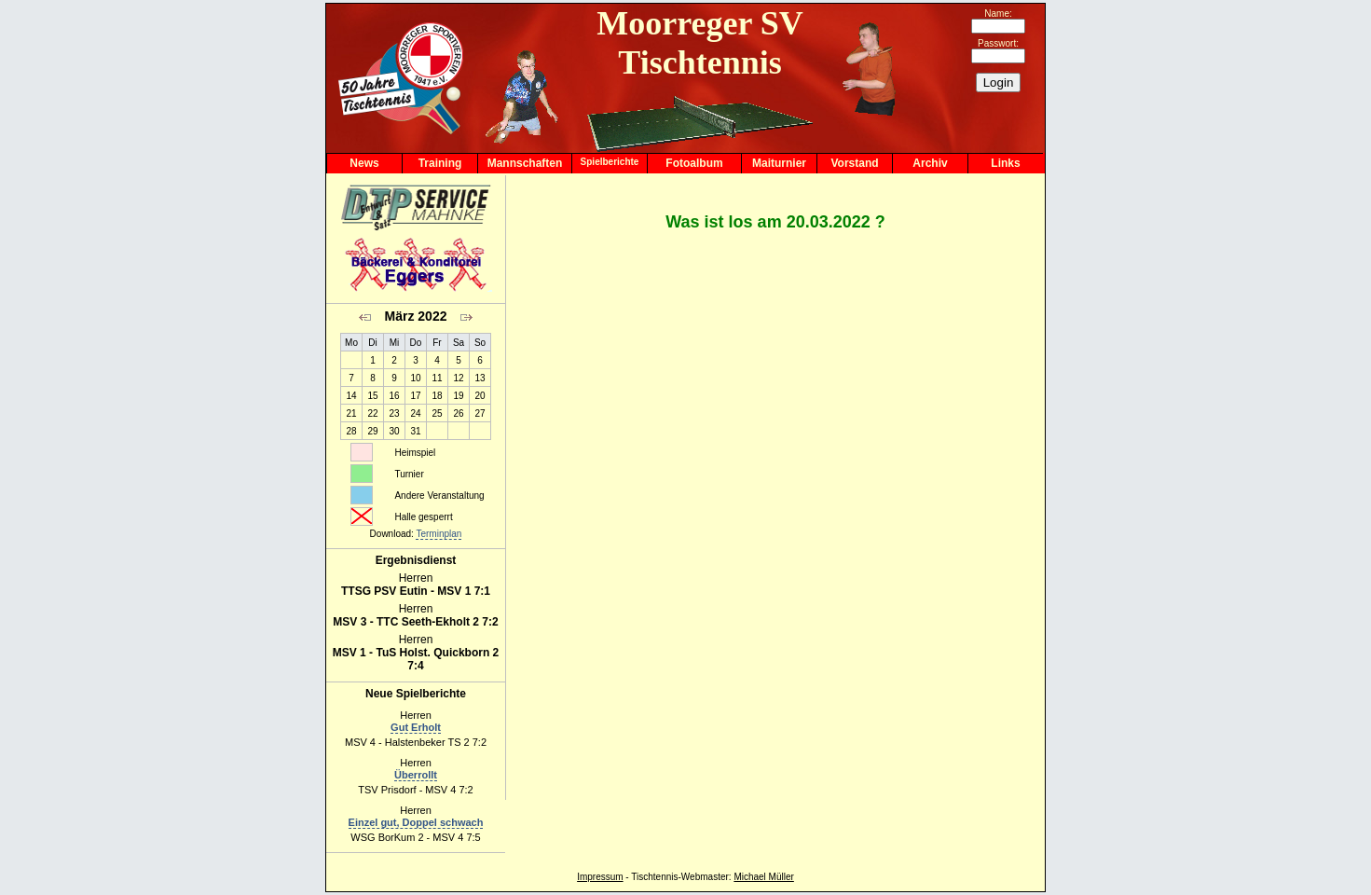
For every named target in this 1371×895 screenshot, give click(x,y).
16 (394, 396)
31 (415, 431)
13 (479, 378)
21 (351, 413)
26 (458, 413)
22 (372, 413)
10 (415, 378)
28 (351, 431)
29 (372, 431)
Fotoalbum (693, 163)
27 (479, 413)
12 (458, 378)
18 (437, 396)
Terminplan (438, 534)
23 (394, 413)
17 (415, 396)
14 (351, 396)
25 (437, 413)
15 (372, 396)
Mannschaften (525, 163)
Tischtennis (654, 877)
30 (394, 431)
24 (415, 413)
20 (479, 396)
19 (458, 396)
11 (437, 378)
